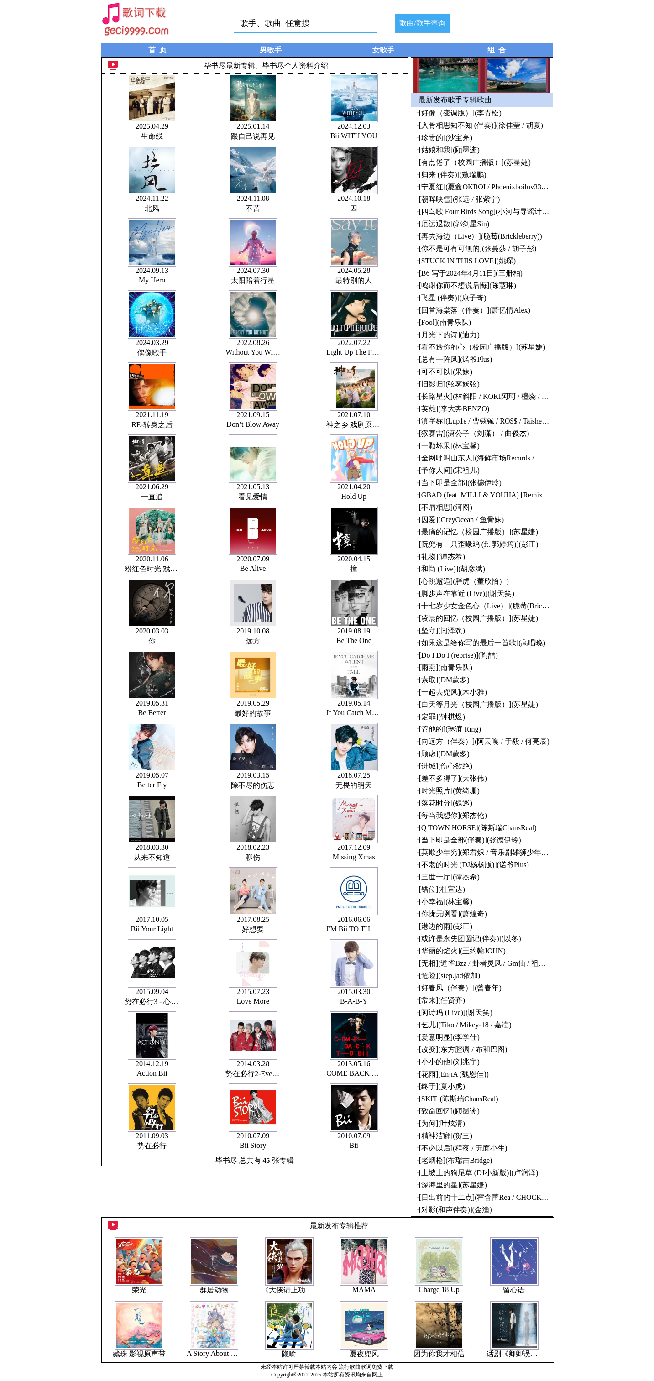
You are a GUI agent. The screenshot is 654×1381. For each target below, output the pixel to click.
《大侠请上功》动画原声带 (305, 1290)
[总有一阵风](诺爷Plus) (455, 359)
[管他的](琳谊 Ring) (450, 729)
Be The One (353, 640)
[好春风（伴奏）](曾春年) (460, 988)
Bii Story (253, 1145)
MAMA (364, 1289)
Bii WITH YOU (353, 136)
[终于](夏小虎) (442, 1086)
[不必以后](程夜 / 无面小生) (463, 1148)
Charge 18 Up (439, 1289)
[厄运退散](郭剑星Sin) (454, 224)
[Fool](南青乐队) (445, 322)
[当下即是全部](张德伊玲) (460, 482)
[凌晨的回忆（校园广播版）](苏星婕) (478, 618)
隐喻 (289, 1354)
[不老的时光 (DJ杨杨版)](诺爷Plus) (474, 864)
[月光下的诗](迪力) (449, 335)
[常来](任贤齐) (442, 1000)
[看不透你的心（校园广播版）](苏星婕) (482, 347)
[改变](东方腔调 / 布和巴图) (463, 1049)
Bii (353, 1145)
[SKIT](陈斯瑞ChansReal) (458, 1099)
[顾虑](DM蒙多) (444, 754)
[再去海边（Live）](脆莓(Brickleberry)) (480, 236)
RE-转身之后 (152, 425)
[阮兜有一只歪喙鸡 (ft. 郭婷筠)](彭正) (479, 544)
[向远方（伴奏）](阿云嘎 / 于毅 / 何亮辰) (484, 741)
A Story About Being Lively (228, 1353)
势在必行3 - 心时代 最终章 (167, 1001)
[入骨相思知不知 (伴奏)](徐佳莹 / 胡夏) (481, 125)
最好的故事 (253, 713)
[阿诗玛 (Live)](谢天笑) (455, 1012)
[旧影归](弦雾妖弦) (449, 384)
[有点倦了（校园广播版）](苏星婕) (475, 162)
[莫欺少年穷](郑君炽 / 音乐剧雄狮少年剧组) (489, 852)
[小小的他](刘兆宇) (449, 1062)
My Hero (152, 280)
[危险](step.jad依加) (450, 975)
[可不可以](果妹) (445, 372)
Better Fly (152, 785)
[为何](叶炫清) (442, 1123)
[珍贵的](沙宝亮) (445, 137)
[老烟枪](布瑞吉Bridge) (455, 1160)
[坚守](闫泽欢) (442, 630)
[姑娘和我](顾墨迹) (449, 150)
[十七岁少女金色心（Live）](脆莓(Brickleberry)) (495, 606)
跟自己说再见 (253, 136)
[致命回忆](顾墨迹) (449, 1111)
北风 (152, 208)
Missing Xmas (354, 857)
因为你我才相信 (439, 1354)
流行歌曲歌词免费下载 (366, 1367)
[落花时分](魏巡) (445, 803)
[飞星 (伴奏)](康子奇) (453, 298)
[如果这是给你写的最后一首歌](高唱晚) (482, 643)
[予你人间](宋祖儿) (449, 470)
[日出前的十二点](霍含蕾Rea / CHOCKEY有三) (494, 1197)
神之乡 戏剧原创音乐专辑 (367, 425)
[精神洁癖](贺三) (445, 1136)
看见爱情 (252, 497)
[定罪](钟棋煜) (442, 717)
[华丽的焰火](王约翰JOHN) (462, 951)
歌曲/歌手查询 (422, 23)
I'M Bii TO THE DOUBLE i (368, 929)
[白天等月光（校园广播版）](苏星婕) (478, 704)
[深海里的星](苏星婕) (453, 1185)
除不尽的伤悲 (253, 785)
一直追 (152, 497)
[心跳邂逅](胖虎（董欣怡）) (464, 581)
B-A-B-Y (353, 1001)
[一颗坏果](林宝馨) (449, 446)
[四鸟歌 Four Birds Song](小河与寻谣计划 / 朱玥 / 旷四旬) (509, 211)
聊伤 (253, 857)
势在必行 (152, 1146)
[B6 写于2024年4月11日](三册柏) (471, 273)
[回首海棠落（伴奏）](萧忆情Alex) (474, 310)
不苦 (253, 208)
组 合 (496, 50)
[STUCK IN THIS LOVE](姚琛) (467, 261)
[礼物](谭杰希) (442, 556)
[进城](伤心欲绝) (445, 766)
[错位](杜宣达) (442, 889)
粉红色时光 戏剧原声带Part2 (170, 569)
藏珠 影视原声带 (139, 1354)
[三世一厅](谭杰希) (449, 877)
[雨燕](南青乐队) (445, 667)
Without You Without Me (262, 352)
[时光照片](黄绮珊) (449, 791)
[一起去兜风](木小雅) (453, 692)
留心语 (514, 1290)
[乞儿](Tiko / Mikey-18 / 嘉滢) (465, 1025)
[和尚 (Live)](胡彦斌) (452, 569)
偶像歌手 (152, 352)
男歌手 (271, 50)
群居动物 (214, 1290)
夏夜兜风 (364, 1354)
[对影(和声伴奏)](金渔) (455, 1210)
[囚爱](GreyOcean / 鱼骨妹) (461, 519)
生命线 (152, 136)
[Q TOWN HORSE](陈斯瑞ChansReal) (478, 828)
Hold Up (353, 496)
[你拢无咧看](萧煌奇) (453, 914)
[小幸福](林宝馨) (445, 901)
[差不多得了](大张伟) (453, 778)
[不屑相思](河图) (445, 507)
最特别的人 (353, 280)
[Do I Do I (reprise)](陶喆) (458, 655)
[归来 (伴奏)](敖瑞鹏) (453, 174)
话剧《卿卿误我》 (516, 1354)
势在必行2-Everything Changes (272, 1074)
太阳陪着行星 (253, 280)
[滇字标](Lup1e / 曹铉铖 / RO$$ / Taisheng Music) (495, 421)
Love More (252, 1001)
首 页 (157, 50)
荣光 (139, 1290)
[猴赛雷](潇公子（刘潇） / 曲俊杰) (474, 433)
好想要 (253, 929)
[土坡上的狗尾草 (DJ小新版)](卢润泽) (479, 1173)
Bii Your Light (152, 929)
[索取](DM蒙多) (444, 680)
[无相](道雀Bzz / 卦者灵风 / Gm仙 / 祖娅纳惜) (491, 963)
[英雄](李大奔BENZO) (454, 409)
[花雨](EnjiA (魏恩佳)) (454, 1074)
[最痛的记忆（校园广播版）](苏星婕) (478, 532)
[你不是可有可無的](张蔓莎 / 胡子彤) (478, 248)
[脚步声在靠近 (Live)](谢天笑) (466, 593)
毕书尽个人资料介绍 (295, 65)
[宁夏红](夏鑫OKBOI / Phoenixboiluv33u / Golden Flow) (505, 187)
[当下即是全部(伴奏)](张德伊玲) (470, 840)
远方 (253, 641)
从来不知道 (152, 857)
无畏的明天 (353, 785)
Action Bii (151, 1073)
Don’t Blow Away (252, 424)
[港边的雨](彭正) (445, 926)
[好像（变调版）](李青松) (460, 113)
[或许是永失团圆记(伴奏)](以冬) (470, 938)
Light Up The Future (356, 352)
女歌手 (383, 50)
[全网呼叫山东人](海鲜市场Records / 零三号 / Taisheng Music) (515, 458)
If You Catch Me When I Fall (369, 713)
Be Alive (253, 568)
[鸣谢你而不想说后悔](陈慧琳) (467, 285)
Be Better (152, 713)
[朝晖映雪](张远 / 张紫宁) (459, 199)
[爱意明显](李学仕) (449, 1037)
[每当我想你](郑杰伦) (453, 815)
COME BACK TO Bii (359, 1073)
